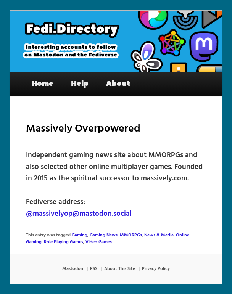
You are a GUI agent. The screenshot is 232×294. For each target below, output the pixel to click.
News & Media (159, 235)
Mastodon (72, 268)
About (118, 83)
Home (42, 83)
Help (80, 83)
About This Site (119, 268)
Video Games (98, 242)
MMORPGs (131, 235)
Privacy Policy (156, 268)
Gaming (79, 235)
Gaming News (104, 235)
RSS (93, 268)
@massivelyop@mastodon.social (79, 214)
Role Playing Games (63, 242)
